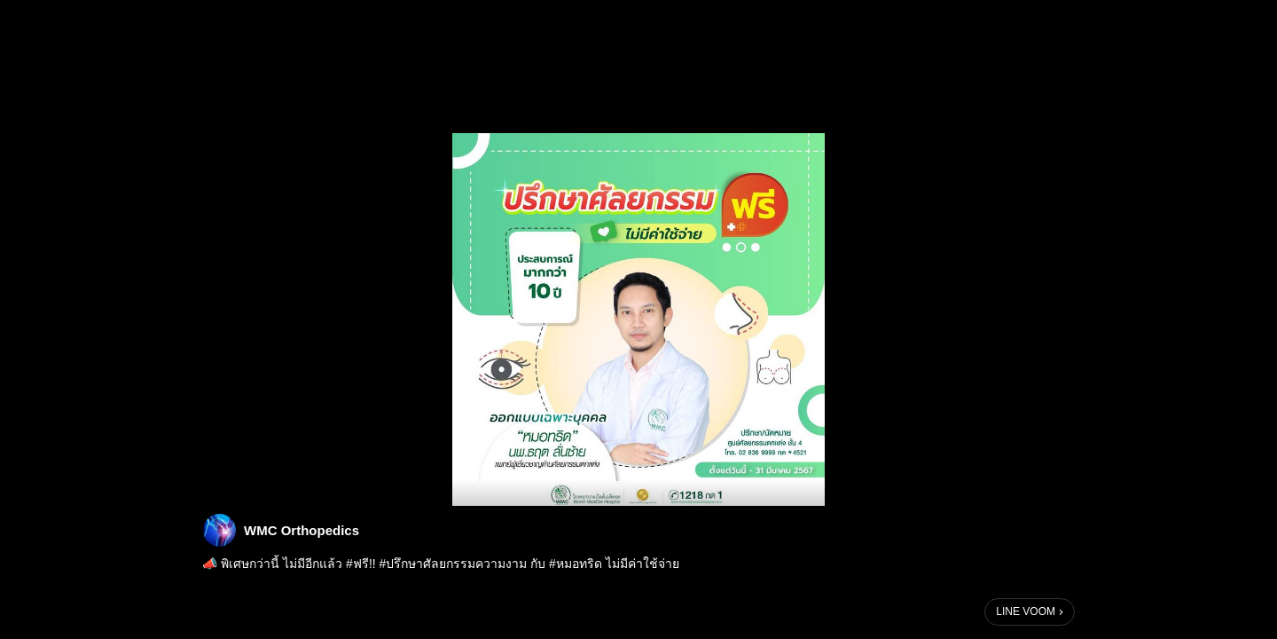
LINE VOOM (1025, 611)
